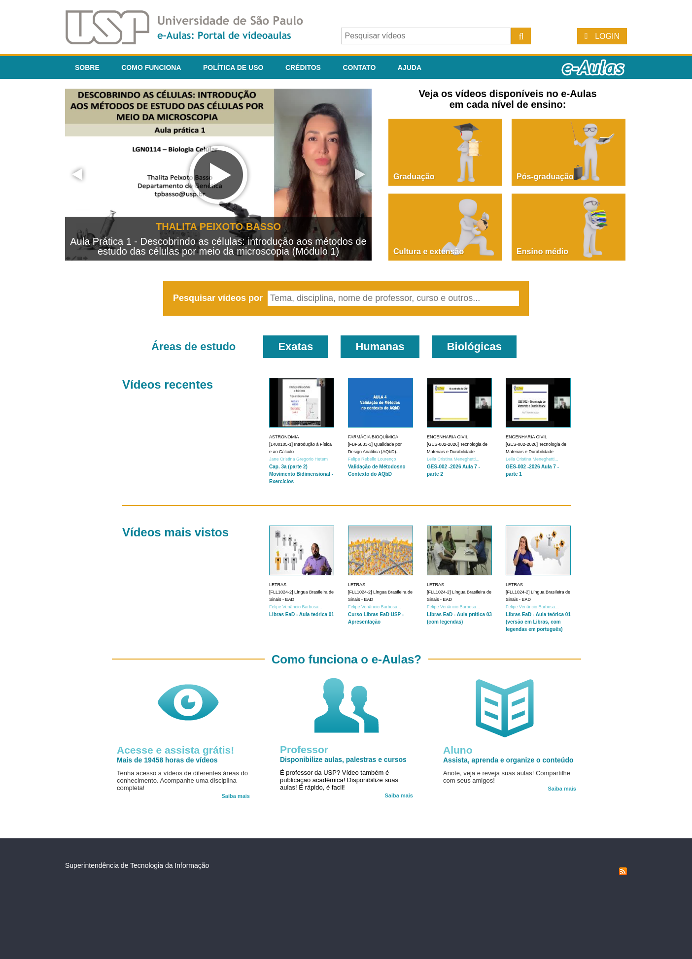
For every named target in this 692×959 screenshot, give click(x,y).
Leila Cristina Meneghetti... (453, 459)
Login (607, 36)
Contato (359, 67)
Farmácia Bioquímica (373, 436)
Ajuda (409, 67)
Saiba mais (236, 796)
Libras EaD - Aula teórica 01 (301, 614)
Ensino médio (542, 251)
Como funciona (151, 67)
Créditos (303, 67)
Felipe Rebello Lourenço (372, 459)
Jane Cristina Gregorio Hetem (298, 459)
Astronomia (284, 436)
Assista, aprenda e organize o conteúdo (508, 760)
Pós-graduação (545, 176)
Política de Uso (233, 67)
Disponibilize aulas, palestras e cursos (343, 759)
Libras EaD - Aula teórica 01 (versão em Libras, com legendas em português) (538, 622)
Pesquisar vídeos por (219, 298)
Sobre (87, 67)
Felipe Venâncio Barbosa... (295, 606)
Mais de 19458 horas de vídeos (167, 760)
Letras (277, 584)
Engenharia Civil (447, 436)
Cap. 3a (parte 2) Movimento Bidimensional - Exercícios (301, 474)
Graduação (414, 176)
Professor (304, 749)
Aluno (457, 750)
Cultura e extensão (428, 251)
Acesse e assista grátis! (175, 750)
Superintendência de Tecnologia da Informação (137, 865)
